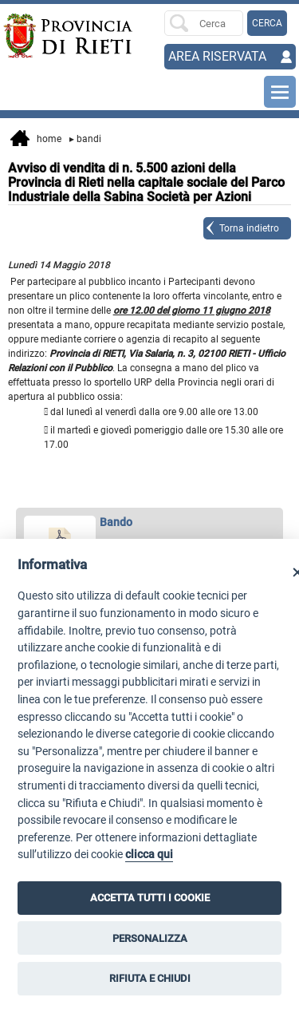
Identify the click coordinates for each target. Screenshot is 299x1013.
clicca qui (149, 854)
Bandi (85, 138)
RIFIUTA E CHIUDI (150, 978)
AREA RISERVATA (217, 56)
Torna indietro (249, 228)
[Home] (32, 36)
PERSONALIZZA (149, 938)
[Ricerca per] (203, 23)
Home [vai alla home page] (35, 139)
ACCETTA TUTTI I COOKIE (150, 898)
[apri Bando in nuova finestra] (150, 522)
